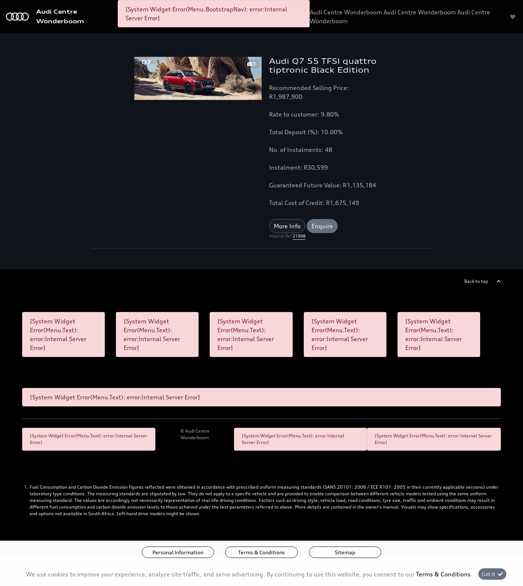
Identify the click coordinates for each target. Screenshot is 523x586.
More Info (287, 226)
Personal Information (177, 552)
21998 (299, 236)
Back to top (476, 281)
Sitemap (345, 552)
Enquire (322, 226)
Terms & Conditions (261, 552)
